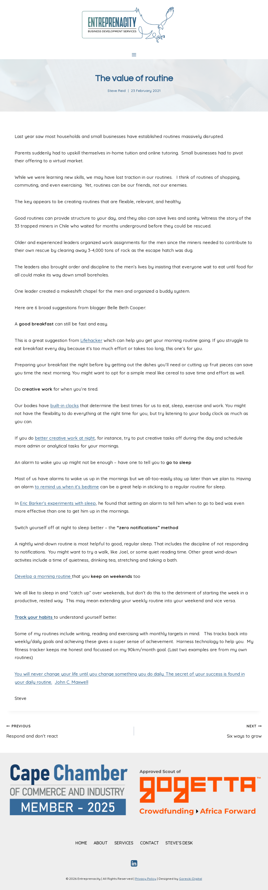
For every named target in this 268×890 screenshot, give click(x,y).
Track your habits (34, 617)
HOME (81, 842)
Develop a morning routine (43, 576)
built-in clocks (64, 405)
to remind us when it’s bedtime (67, 486)
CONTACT (149, 842)
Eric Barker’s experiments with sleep (58, 503)
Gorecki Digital (190, 879)
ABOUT (101, 842)
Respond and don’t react (68, 730)
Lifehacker (91, 340)
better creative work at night (65, 438)
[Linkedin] (133, 863)
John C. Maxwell (71, 682)
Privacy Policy (145, 879)
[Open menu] (134, 55)
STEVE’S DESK (179, 842)
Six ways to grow (200, 730)
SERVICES (123, 842)
